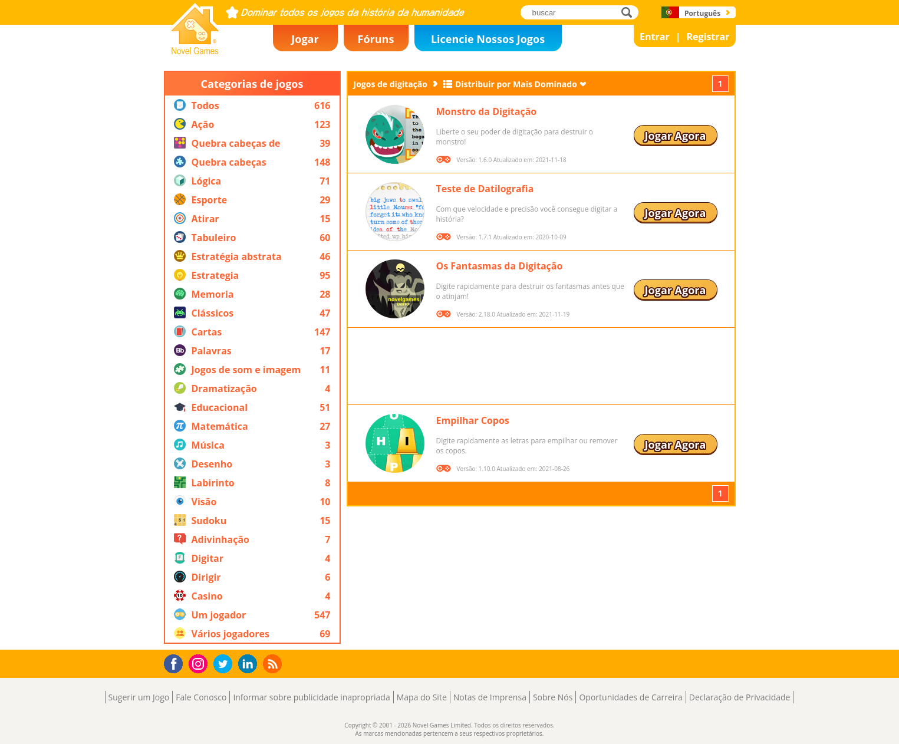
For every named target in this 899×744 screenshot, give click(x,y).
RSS (274, 664)
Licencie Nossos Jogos (488, 39)
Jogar (304, 39)
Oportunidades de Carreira (630, 697)
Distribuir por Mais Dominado (516, 84)
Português (702, 13)
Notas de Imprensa (489, 697)
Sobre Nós (553, 697)
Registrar (707, 36)
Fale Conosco (201, 697)
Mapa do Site (422, 697)
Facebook (176, 662)
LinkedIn (249, 664)
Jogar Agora (675, 136)
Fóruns (376, 39)
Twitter (225, 665)
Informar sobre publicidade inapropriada (311, 697)
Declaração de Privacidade (740, 697)
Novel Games (193, 50)
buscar (629, 12)
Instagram (200, 663)
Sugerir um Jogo (139, 697)
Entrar (655, 36)
